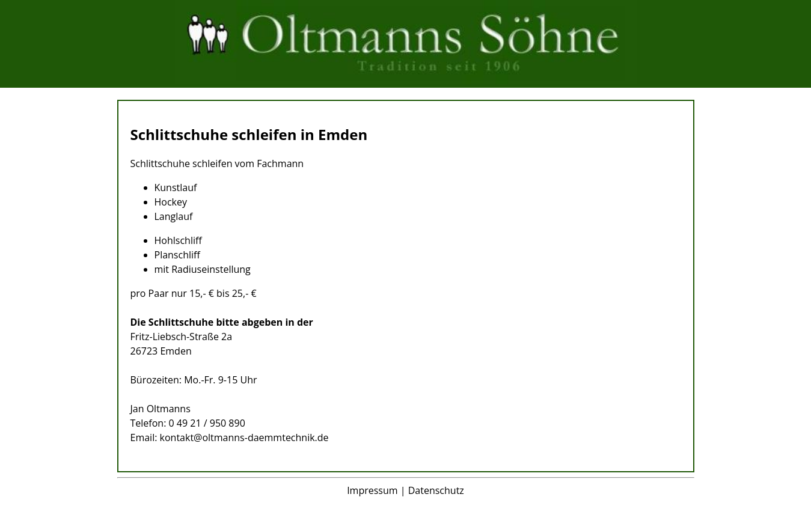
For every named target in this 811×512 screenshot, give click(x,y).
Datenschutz (436, 490)
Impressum (372, 490)
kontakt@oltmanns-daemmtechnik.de (244, 437)
